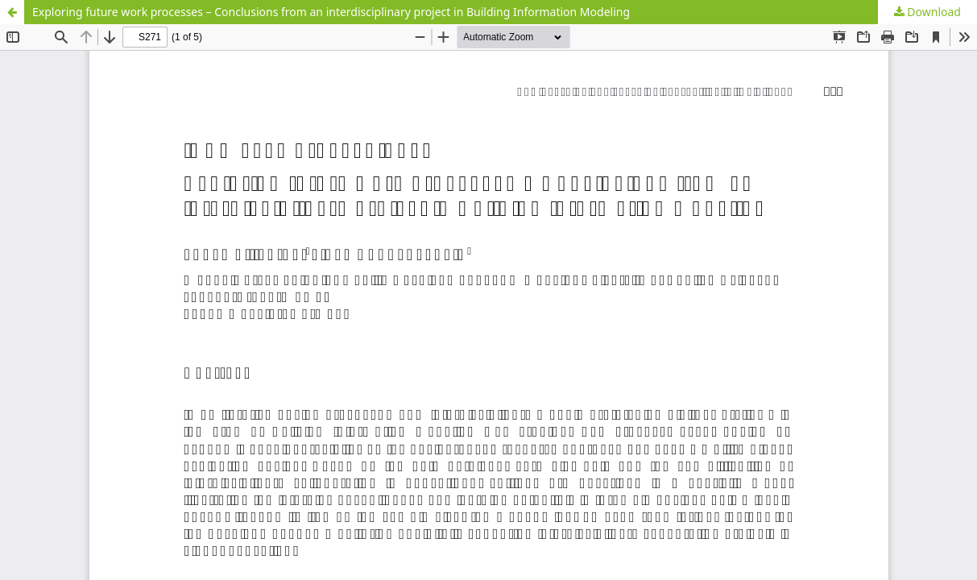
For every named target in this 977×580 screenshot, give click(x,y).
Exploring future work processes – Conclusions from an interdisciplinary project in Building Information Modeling (331, 11)
